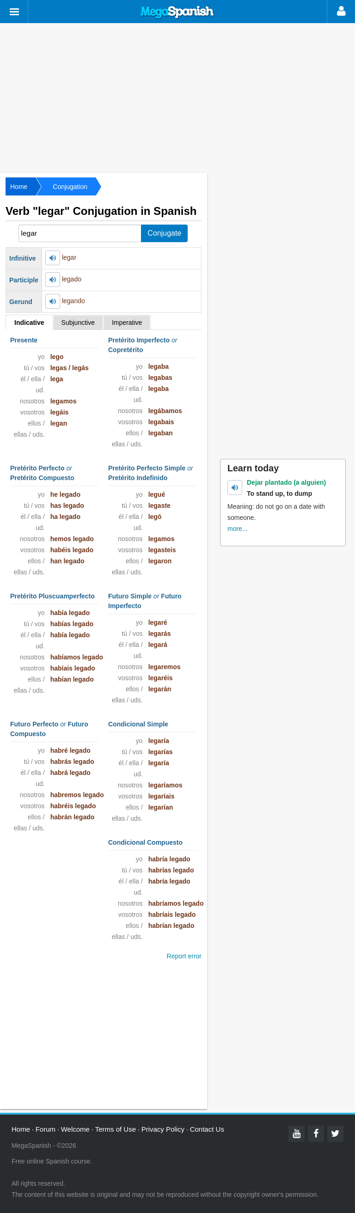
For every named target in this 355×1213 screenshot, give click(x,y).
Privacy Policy (162, 1129)
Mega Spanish (177, 12)
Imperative (127, 322)
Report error (184, 956)
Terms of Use (115, 1129)
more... (237, 528)
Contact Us (207, 1129)
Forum (45, 1129)
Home (18, 186)
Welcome (75, 1129)
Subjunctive (78, 322)
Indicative (29, 322)
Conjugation (70, 186)
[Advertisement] (177, 97)
